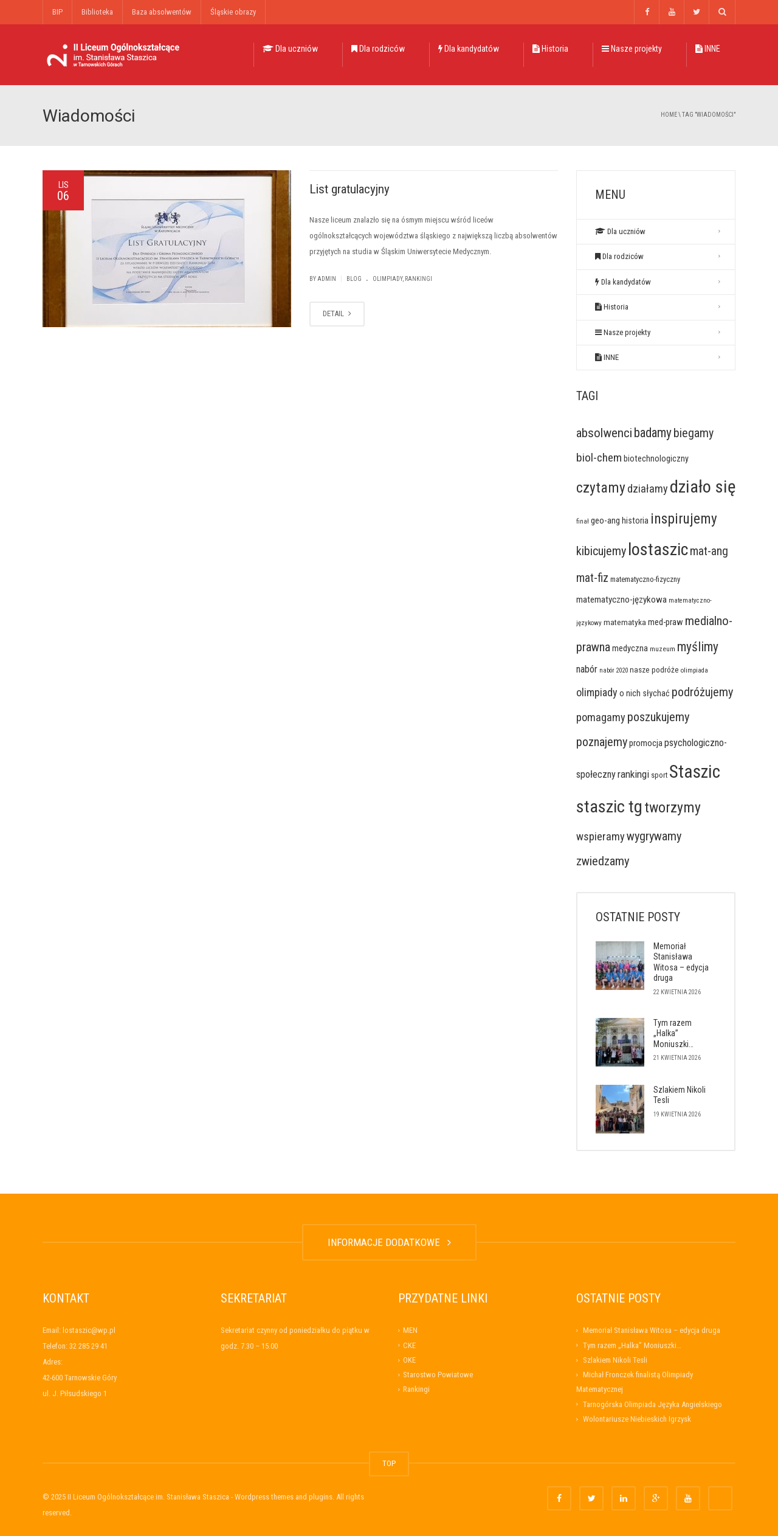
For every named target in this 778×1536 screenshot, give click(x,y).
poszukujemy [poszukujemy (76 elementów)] (658, 717)
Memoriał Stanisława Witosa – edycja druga (681, 962)
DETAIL (337, 313)
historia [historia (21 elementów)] (635, 521)
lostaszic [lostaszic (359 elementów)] (658, 549)
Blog (354, 278)
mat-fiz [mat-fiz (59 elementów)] (592, 578)
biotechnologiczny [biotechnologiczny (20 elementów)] (656, 458)
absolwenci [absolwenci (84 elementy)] (604, 433)
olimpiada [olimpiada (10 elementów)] (694, 670)
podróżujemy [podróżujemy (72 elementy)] (702, 692)
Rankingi (416, 1389)
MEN (410, 1330)
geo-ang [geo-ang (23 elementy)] (605, 520)
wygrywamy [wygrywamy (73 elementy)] (654, 836)
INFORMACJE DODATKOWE (389, 1242)
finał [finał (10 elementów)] (582, 521)
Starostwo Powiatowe (438, 1374)
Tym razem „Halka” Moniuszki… (673, 1033)
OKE (409, 1360)
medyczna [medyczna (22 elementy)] (630, 648)
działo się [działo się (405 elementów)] (702, 487)
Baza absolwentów (161, 11)
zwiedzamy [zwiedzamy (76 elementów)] (603, 861)
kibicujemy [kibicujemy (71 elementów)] (601, 551)
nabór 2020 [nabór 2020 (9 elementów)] (613, 670)
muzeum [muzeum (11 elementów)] (662, 649)
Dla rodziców (378, 49)
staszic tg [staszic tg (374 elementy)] (609, 807)
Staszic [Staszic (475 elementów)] (694, 771)
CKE (409, 1345)
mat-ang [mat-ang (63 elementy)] (709, 551)
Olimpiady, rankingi (402, 278)
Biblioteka (97, 11)
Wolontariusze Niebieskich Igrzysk (637, 1419)
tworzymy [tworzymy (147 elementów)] (672, 807)
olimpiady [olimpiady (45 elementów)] (597, 692)
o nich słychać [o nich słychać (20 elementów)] (644, 693)
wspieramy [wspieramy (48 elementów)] (600, 836)
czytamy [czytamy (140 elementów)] (600, 487)
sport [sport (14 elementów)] (659, 775)
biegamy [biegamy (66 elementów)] (693, 433)
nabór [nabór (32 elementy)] (586, 669)
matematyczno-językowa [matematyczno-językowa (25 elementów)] (621, 599)
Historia (550, 49)
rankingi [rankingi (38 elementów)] (633, 774)
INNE (707, 49)
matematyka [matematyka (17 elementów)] (625, 622)
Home (669, 115)
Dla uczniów (290, 49)
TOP (389, 1463)
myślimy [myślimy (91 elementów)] (697, 646)
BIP (57, 11)
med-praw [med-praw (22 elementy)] (665, 622)
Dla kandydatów (468, 49)
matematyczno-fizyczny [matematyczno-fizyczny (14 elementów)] (645, 579)
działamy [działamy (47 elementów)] (647, 488)
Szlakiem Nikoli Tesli (615, 1360)
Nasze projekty (632, 49)
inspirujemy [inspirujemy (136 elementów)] (683, 518)
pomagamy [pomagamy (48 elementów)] (600, 717)
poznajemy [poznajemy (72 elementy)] (601, 742)
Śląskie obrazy (233, 11)
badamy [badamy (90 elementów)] (653, 432)
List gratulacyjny (349, 189)
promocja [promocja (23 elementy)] (646, 743)
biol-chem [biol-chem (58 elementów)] (599, 458)
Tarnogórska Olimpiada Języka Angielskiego (652, 1404)
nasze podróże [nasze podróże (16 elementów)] (654, 669)
